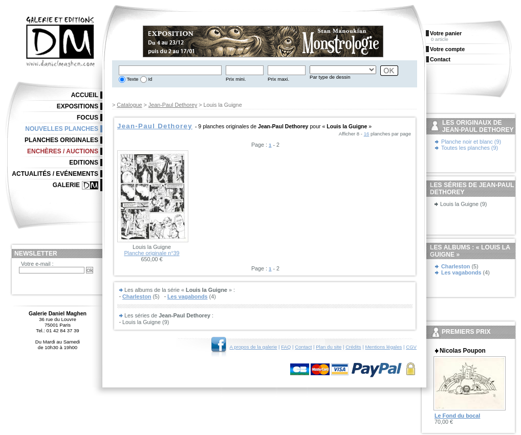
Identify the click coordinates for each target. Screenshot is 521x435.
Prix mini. (236, 79)
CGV (411, 347)
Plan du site (328, 347)
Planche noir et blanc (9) (471, 142)
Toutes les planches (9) (469, 148)
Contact (303, 347)
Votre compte (447, 49)
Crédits (353, 347)
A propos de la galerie (253, 347)
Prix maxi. (278, 79)
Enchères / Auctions (62, 151)
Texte (131, 79)
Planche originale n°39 (151, 253)
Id (150, 79)
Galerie (66, 185)
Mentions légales (383, 347)
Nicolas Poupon (463, 350)
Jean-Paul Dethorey (172, 105)
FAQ (286, 347)
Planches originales (61, 140)
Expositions (77, 106)
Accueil (84, 95)
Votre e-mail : (37, 264)
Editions (83, 162)
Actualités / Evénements (55, 173)
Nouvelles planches (61, 128)
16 (367, 133)
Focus (87, 117)
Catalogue (129, 105)
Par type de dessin (330, 77)
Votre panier (446, 33)
